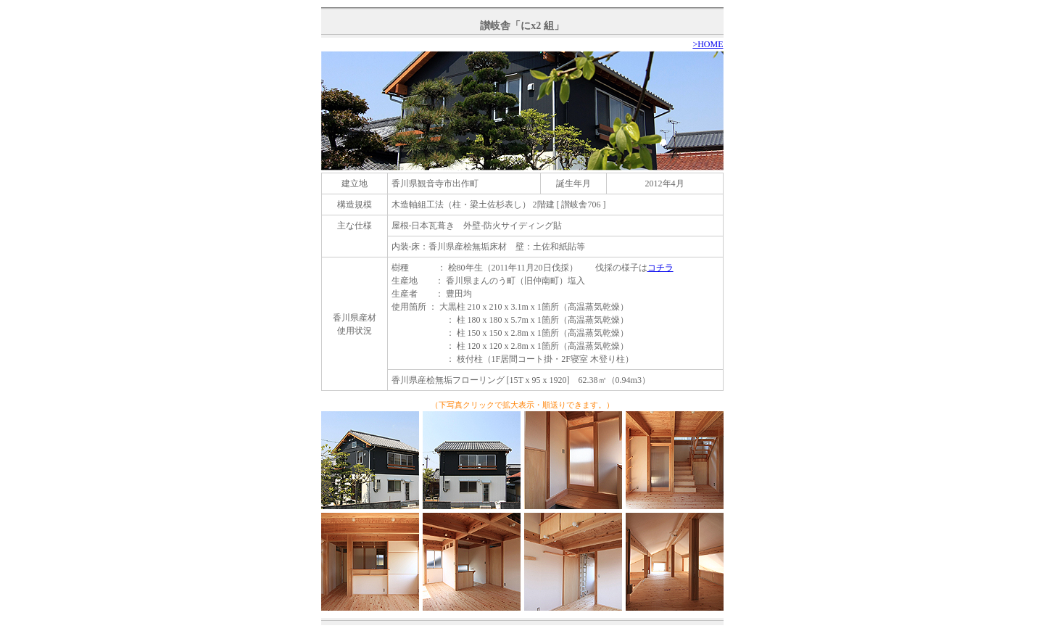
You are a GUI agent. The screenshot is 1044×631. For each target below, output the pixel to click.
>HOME (707, 44)
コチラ (660, 268)
